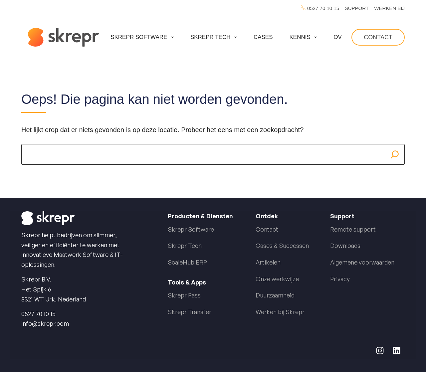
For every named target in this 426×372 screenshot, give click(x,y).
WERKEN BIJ (389, 8)
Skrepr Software (143, 37)
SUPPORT (357, 8)
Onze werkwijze (277, 278)
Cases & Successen (282, 245)
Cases (263, 37)
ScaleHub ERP (187, 262)
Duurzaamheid (275, 295)
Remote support (353, 229)
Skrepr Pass (184, 295)
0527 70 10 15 (323, 8)
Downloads (345, 245)
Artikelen (268, 262)
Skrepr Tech (215, 37)
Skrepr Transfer (189, 311)
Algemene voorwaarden (362, 262)
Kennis (305, 37)
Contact (378, 37)
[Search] (394, 154)
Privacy (340, 278)
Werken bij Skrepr (280, 311)
